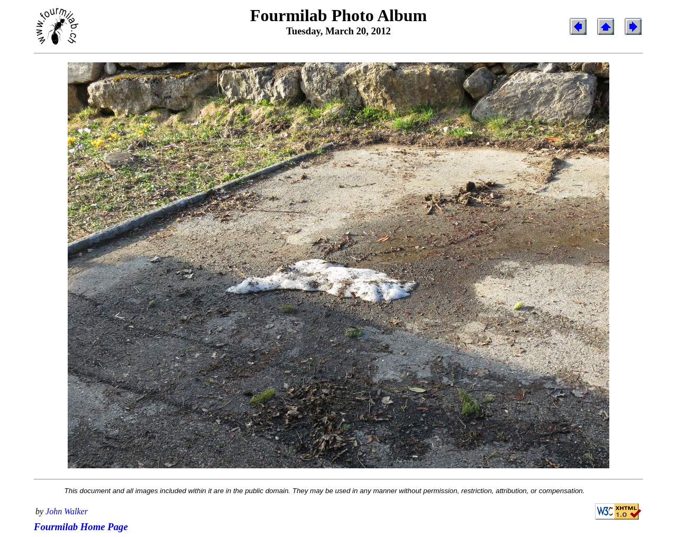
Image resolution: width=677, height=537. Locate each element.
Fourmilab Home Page (81, 526)
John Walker (66, 511)
